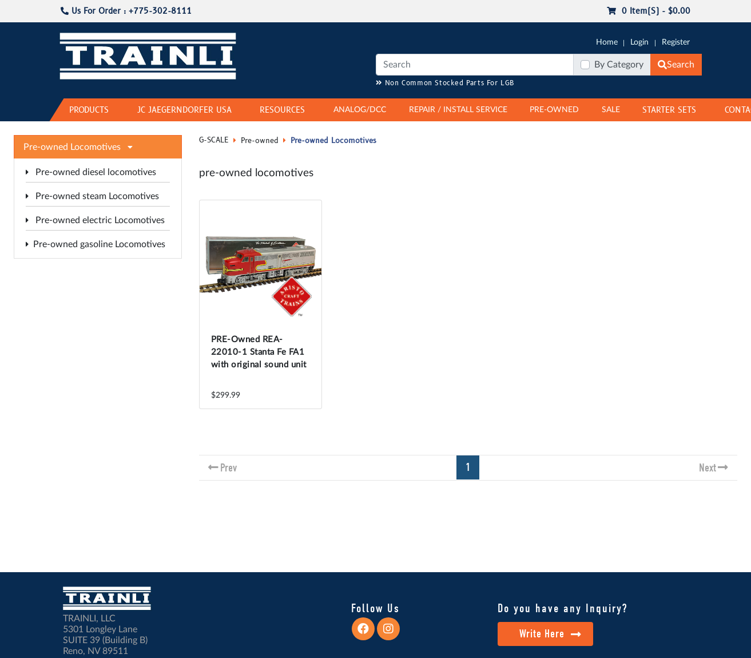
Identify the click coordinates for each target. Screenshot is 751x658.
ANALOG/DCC (359, 110)
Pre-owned (260, 141)
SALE (611, 110)
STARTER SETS (669, 110)
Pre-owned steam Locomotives (92, 196)
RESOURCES (282, 110)
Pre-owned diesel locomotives (91, 172)
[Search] (475, 65)
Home (607, 42)
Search (676, 64)
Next (707, 467)
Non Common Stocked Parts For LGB (445, 83)
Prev (228, 467)
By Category (618, 64)
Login (639, 42)
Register (676, 42)
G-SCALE (214, 140)
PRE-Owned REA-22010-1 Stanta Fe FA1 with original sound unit (259, 352)
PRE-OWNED (554, 110)
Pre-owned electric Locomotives (95, 220)
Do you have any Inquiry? (562, 608)
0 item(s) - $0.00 (648, 11)
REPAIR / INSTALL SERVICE (458, 110)
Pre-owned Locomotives (333, 141)
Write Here (550, 633)
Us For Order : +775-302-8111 (126, 11)
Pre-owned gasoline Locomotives (95, 244)
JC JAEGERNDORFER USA (184, 110)
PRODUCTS (89, 110)
